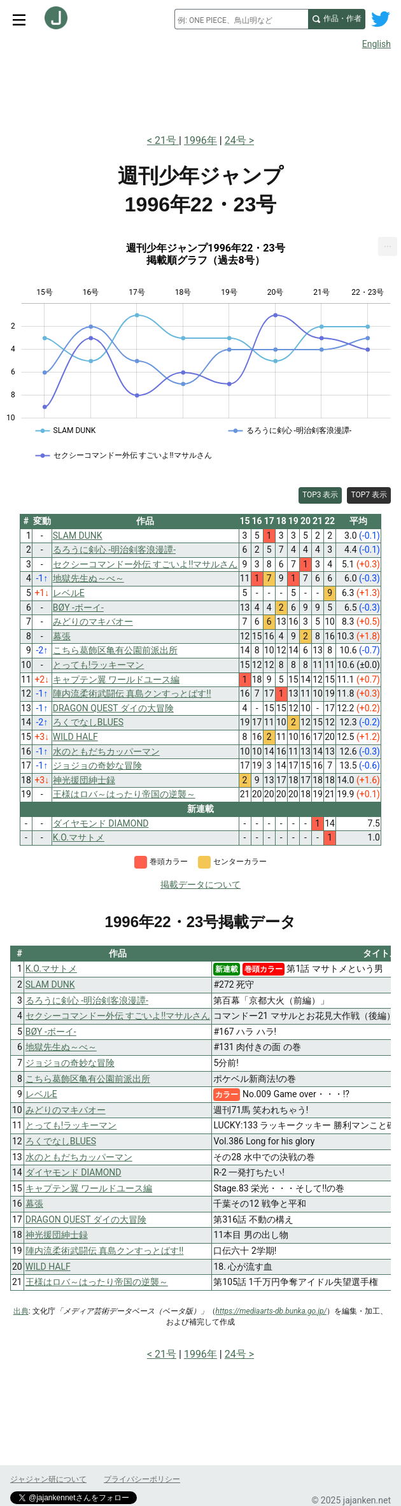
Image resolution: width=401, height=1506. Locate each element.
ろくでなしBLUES (60, 1141)
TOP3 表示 (320, 494)
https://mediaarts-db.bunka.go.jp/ (271, 1311)
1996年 (200, 140)
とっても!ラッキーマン (71, 1125)
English (376, 44)
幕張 (34, 1203)
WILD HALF (48, 1266)
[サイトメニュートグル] (19, 19)
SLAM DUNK (50, 984)
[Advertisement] (200, 88)
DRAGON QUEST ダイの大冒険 (85, 1219)
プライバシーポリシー (142, 1479)
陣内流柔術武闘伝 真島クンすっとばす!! (104, 1251)
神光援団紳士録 (56, 1235)
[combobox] (241, 19)
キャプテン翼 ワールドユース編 (88, 1188)
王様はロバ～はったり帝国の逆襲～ (96, 1282)
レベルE (41, 1094)
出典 (21, 1311)
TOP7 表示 (369, 494)
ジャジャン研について (48, 1479)
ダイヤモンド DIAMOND (73, 1172)
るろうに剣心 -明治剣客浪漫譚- (86, 1000)
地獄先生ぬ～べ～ (61, 1047)
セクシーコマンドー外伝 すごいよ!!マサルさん (118, 1016)
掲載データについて (200, 884)
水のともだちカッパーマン (78, 1157)
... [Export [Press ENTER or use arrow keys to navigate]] (388, 244)
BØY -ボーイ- (50, 1031)
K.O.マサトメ (51, 968)
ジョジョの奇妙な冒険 (70, 1063)
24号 (235, 140)
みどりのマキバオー (65, 1110)
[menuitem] (387, 246)
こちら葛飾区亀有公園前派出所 (87, 1079)
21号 (167, 140)
